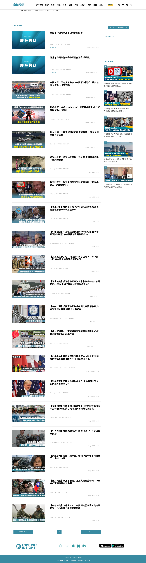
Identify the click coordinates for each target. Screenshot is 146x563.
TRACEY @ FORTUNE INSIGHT (60, 44)
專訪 (89, 5)
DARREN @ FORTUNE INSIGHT (60, 418)
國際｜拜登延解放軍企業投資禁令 (66, 33)
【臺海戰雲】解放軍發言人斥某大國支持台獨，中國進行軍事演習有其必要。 (75, 482)
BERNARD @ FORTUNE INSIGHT (61, 442)
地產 (53, 5)
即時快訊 (39, 5)
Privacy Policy (77, 557)
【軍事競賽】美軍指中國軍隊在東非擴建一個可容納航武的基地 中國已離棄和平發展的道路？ (75, 282)
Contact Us (68, 557)
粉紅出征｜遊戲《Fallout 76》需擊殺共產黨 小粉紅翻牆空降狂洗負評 (75, 108)
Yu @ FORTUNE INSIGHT (58, 492)
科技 (76, 5)
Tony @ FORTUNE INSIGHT (59, 393)
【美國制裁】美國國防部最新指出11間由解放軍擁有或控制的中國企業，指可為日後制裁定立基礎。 (75, 407)
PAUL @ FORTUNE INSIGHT (59, 119)
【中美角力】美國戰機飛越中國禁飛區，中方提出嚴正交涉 (75, 432)
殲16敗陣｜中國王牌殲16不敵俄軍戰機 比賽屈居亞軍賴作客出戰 (74, 133)
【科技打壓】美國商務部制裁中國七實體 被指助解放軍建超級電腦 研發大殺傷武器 (74, 307)
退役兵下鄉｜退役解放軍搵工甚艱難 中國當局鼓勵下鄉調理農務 (74, 158)
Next (90, 532)
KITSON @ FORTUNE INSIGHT (60, 293)
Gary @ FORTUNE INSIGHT (59, 144)
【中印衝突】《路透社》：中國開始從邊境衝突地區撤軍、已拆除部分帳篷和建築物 (75, 506)
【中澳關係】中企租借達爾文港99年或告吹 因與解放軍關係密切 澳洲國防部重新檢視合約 (74, 233)
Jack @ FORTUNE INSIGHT (59, 467)
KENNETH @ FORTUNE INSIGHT (61, 69)
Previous (23, 532)
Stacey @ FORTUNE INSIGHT (60, 517)
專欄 (95, 5)
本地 (58, 5)
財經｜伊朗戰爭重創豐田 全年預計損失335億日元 (39, 10)
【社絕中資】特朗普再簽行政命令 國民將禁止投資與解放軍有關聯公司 (74, 382)
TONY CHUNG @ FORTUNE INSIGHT (62, 243)
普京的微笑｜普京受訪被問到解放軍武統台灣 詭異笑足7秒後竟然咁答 (74, 183)
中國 (64, 5)
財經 (47, 5)
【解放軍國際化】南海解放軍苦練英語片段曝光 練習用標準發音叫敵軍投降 (74, 332)
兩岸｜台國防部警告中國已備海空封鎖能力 (70, 57)
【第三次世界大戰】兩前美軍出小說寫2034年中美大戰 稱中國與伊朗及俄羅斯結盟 (74, 258)
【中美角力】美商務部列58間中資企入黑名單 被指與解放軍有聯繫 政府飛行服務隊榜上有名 (74, 357)
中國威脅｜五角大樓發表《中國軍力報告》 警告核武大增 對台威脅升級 (74, 83)
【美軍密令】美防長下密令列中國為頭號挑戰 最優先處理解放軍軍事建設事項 (74, 208)
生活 (82, 5)
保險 (101, 5)
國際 (70, 5)
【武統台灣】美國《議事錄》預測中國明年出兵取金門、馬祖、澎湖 (75, 457)
